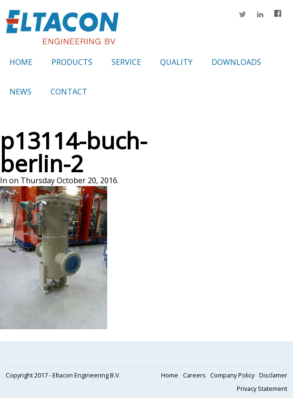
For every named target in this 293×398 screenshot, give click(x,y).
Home (21, 62)
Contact (69, 91)
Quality (176, 62)
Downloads (236, 62)
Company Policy (232, 375)
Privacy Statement (262, 388)
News (20, 91)
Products (71, 62)
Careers (194, 375)
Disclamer (273, 375)
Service (126, 62)
